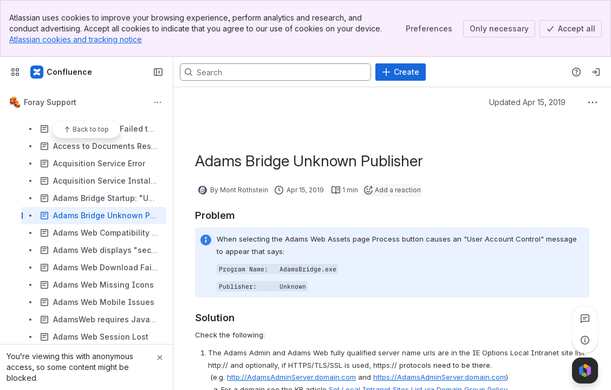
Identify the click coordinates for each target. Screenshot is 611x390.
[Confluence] (61, 72)
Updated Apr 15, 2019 (527, 102)
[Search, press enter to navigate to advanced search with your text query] (275, 72)
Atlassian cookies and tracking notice (75, 39)
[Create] (400, 72)
